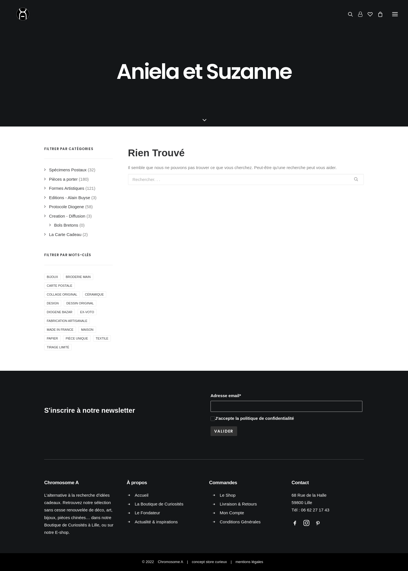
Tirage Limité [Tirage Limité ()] (58, 347)
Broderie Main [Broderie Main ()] (78, 277)
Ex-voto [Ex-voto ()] (87, 312)
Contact (300, 482)
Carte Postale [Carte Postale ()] (59, 285)
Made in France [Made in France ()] (60, 329)
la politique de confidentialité (264, 418)
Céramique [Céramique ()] (94, 294)
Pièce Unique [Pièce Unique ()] (77, 338)
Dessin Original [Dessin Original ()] (80, 303)
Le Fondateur (147, 512)
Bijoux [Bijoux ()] (52, 277)
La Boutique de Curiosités (159, 504)
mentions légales (249, 562)
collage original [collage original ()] (62, 294)
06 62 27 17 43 (315, 509)
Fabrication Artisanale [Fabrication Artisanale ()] (67, 321)
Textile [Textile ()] (102, 338)
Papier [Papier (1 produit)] (52, 338)
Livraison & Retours (238, 504)
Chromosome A (170, 562)
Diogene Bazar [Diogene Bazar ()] (59, 312)
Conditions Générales (240, 521)
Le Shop (228, 495)
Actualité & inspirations (156, 521)
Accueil (141, 495)
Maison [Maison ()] (87, 329)
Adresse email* (226, 395)
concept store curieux (209, 562)
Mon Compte (232, 512)
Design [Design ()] (53, 303)
